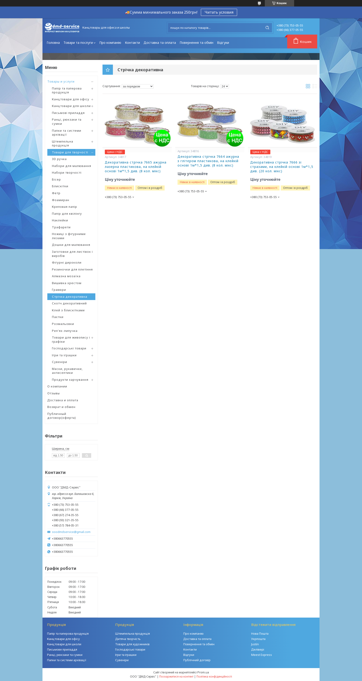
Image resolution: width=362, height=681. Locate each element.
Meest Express (261, 655)
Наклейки (60, 220)
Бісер (56, 179)
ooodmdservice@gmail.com (71, 532)
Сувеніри (59, 362)
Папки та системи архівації (66, 132)
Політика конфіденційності (214, 676)
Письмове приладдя (62, 649)
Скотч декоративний (69, 303)
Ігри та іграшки (64, 355)
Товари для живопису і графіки (71, 339)
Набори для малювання (71, 166)
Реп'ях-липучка (65, 331)
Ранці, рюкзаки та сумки (66, 121)
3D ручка (59, 159)
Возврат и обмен (61, 407)
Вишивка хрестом (66, 283)
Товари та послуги (78, 42)
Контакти (132, 42)
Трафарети (61, 227)
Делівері (257, 649)
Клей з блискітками (68, 310)
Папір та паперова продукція (67, 90)
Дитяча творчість (128, 639)
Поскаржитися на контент (176, 676)
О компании (57, 386)
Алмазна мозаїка (66, 276)
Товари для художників (132, 644)
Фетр (56, 193)
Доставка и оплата (62, 400)
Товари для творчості (70, 152)
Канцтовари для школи (71, 106)
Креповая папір (64, 207)
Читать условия (219, 12)
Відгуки (223, 42)
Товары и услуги (61, 81)
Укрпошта (258, 639)
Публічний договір (197, 660)
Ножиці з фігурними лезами (69, 236)
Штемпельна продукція (62, 143)
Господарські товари (69, 348)
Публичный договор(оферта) (61, 416)
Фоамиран (60, 200)
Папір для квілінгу (67, 213)
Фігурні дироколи (66, 262)
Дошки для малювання (71, 245)
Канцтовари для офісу (70, 99)
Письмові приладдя (68, 113)
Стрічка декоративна (69, 296)
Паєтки (57, 317)
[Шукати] (267, 27)
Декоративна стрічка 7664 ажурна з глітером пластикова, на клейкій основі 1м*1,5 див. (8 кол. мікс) (208, 161)
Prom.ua (203, 672)
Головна (53, 42)
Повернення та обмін (196, 42)
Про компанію (110, 42)
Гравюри (59, 290)
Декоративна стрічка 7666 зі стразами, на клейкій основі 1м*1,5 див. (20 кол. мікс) (281, 166)
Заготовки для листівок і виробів (72, 254)
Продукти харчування (70, 380)
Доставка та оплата (160, 42)
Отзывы (53, 393)
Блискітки (60, 186)
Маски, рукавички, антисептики (67, 371)
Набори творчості (66, 172)
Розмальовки (63, 324)
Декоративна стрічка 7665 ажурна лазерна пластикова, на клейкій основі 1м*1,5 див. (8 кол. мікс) (135, 166)
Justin (255, 644)
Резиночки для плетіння (72, 269)
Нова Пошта (259, 633)
